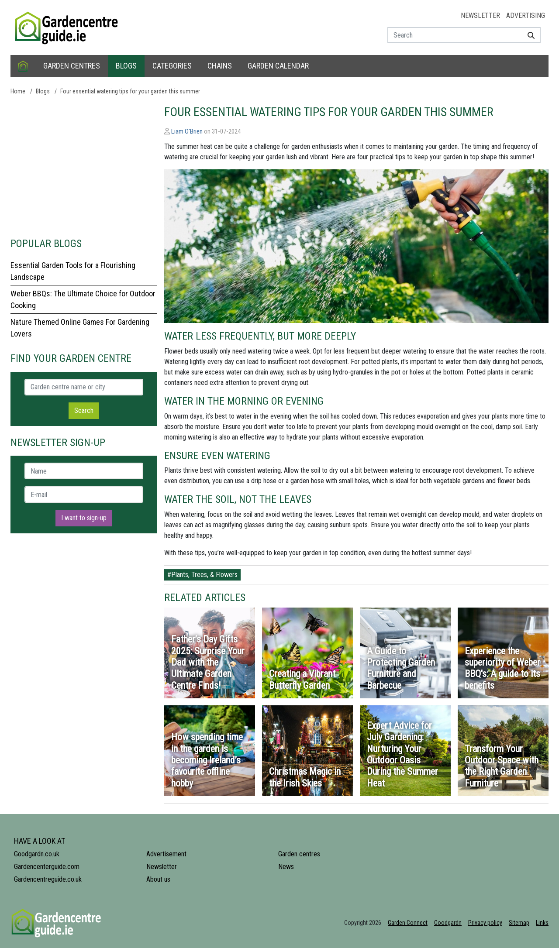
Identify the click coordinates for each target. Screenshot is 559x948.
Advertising (525, 15)
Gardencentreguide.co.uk (48, 879)
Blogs (126, 65)
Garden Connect (408, 922)
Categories (172, 65)
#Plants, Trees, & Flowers (202, 574)
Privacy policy (485, 922)
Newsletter (480, 15)
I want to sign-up (84, 518)
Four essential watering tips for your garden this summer (130, 91)
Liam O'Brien (187, 131)
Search (83, 410)
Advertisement (166, 854)
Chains (219, 65)
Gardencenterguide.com (46, 866)
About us (158, 879)
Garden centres (71, 65)
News (286, 866)
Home (17, 91)
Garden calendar (278, 65)
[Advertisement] (83, 166)
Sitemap (519, 922)
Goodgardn (448, 922)
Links (542, 922)
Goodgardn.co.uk (36, 854)
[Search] (528, 35)
